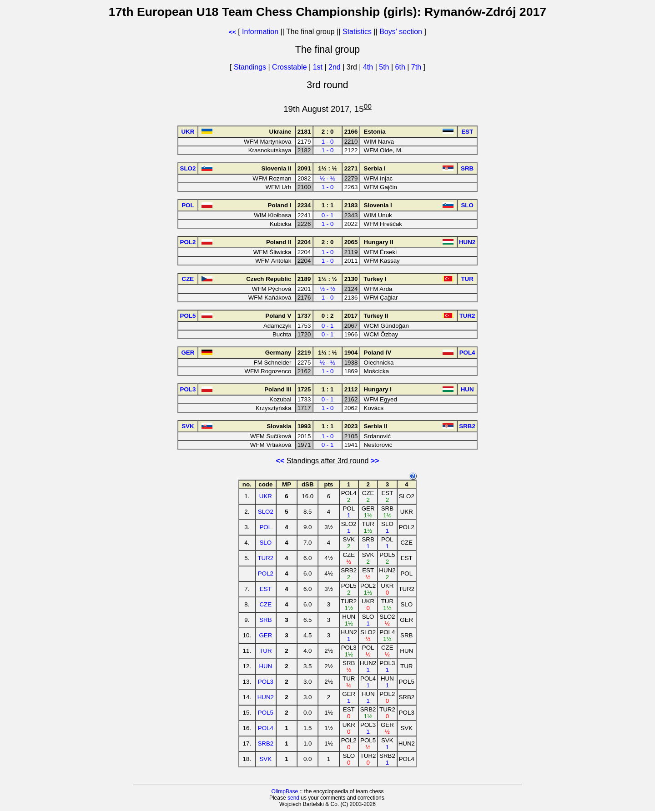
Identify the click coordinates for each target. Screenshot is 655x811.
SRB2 (265, 743)
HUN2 (265, 697)
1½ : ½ (327, 168)
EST (266, 589)
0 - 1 (328, 215)
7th (417, 67)
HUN (265, 666)
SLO (265, 542)
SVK (265, 759)
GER (265, 635)
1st (319, 67)
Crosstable (289, 67)
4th (369, 67)
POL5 (265, 712)
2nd (335, 67)
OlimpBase (285, 791)
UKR (265, 496)
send (293, 798)
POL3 (265, 681)
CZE (265, 604)
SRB (265, 619)
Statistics (357, 31)
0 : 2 (328, 315)
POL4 (265, 728)
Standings (250, 67)
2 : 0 (328, 131)
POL (265, 527)
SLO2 (265, 511)
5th (385, 67)
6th (401, 67)
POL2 (265, 573)
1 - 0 (328, 141)
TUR (265, 650)
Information (260, 31)
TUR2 (265, 558)
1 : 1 (328, 205)
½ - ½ (327, 178)
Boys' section (400, 31)
